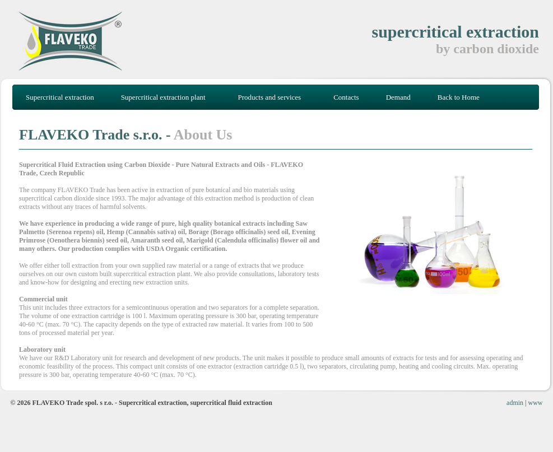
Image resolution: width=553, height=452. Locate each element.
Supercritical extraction (60, 97)
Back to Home (459, 97)
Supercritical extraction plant (163, 97)
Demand (398, 97)
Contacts (346, 97)
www (535, 403)
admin (514, 403)
